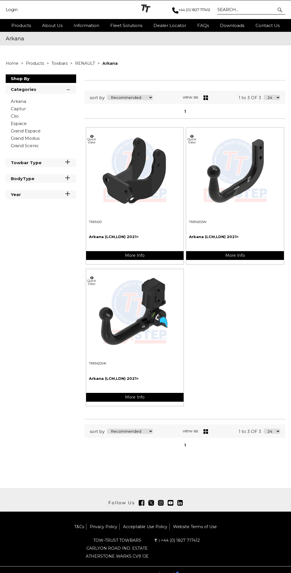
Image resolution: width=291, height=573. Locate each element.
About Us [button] (52, 25)
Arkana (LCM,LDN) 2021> (114, 236)
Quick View (92, 139)
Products (21, 25)
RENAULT (85, 63)
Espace (19, 123)
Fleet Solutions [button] (126, 25)
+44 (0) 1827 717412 (177, 540)
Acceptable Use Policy (145, 526)
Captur (18, 108)
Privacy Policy (103, 526)
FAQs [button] (203, 25)
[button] (280, 9)
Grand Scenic (25, 145)
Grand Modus (25, 138)
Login (12, 9)
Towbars (60, 63)
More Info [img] (135, 255)
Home (13, 63)
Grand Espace (26, 131)
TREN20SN (197, 222)
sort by (97, 97)
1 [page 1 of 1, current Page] (185, 111)
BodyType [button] (41, 178)
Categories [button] (41, 89)
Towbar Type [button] (41, 162)
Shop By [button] (20, 78)
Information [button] (86, 25)
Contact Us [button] (267, 25)
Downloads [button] (232, 25)
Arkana (110, 63)
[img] (141, 503)
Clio (15, 116)
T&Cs (79, 526)
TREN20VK (97, 363)
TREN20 (95, 222)
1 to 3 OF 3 (250, 97)
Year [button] (41, 194)
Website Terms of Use (195, 526)
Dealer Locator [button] (169, 25)
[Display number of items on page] (272, 97)
